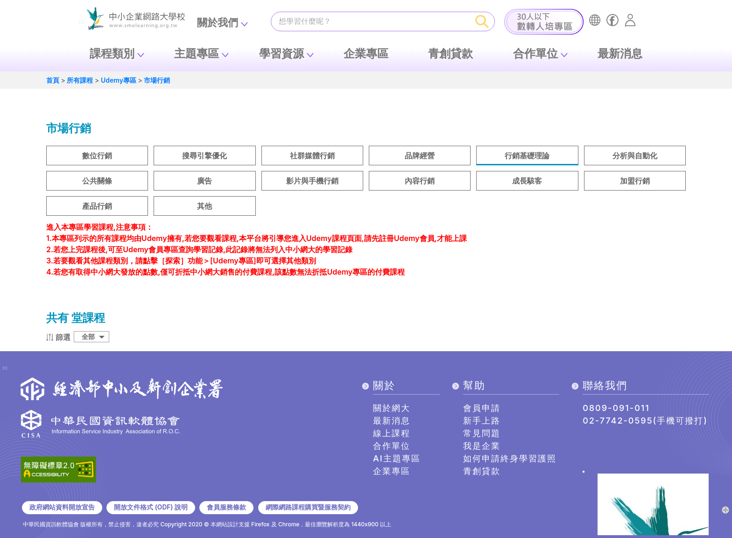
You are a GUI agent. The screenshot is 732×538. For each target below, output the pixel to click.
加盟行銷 (635, 180)
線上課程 (391, 433)
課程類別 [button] (112, 53)
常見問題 (481, 433)
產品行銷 (97, 206)
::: (81, 22)
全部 (88, 336)
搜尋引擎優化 (204, 155)
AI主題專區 (397, 458)
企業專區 (366, 53)
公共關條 (97, 180)
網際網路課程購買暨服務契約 (308, 507)
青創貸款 (450, 53)
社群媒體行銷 (312, 155)
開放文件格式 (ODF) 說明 (150, 507)
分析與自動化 (634, 155)
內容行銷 (420, 180)
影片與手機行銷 (312, 180)
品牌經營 (420, 155)
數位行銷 (97, 155)
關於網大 (391, 408)
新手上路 (481, 420)
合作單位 (535, 53)
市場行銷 (157, 80)
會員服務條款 (226, 507)
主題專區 (196, 53)
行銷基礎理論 (527, 155)
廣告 (204, 180)
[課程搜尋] (370, 21)
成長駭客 (527, 180)
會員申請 (481, 408)
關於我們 (217, 22)
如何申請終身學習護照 (509, 458)
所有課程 (80, 80)
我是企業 (481, 446)
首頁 (52, 80)
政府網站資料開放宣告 (62, 507)
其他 (204, 206)
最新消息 (620, 53)
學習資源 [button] (281, 53)
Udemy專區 (118, 80)
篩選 (63, 337)
